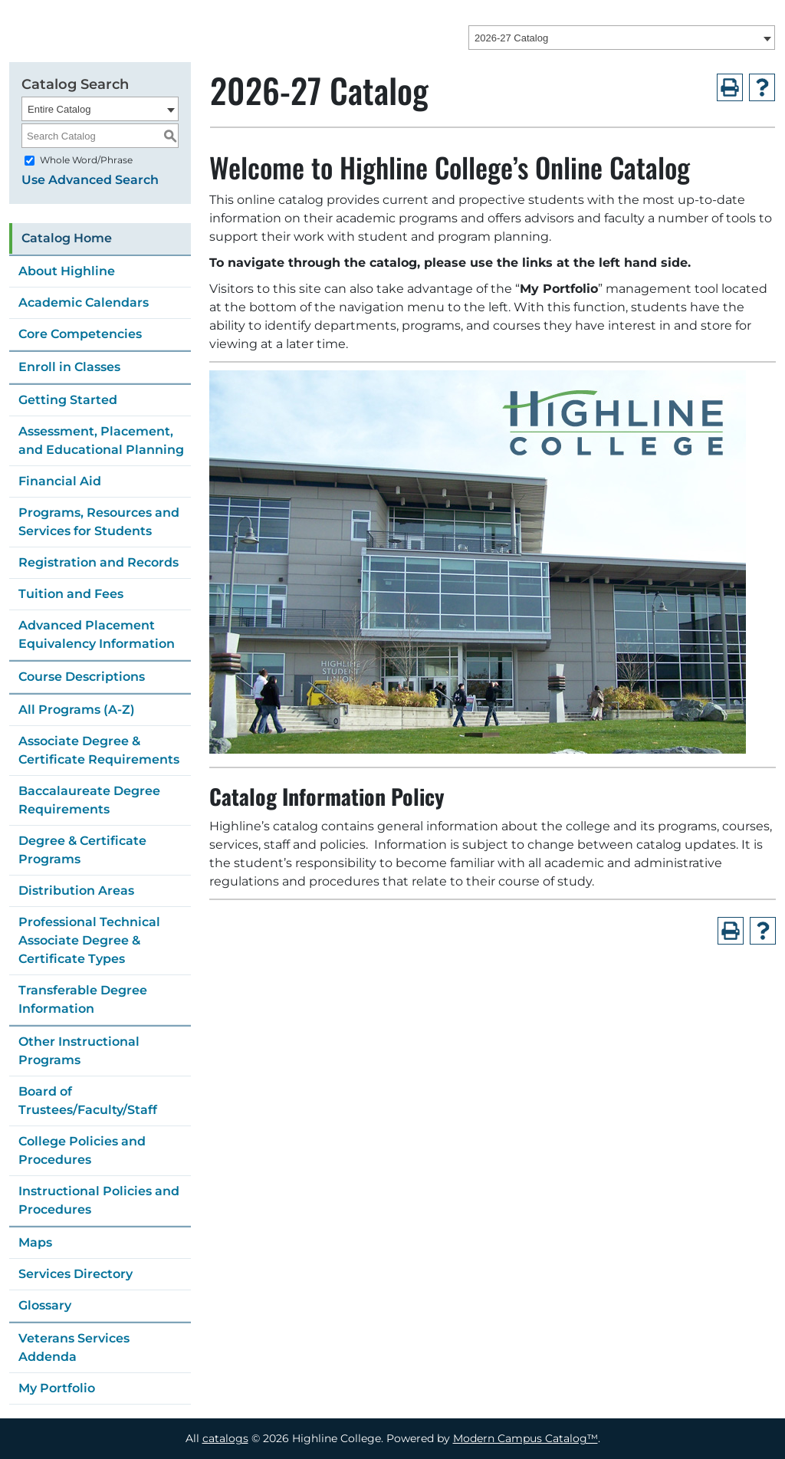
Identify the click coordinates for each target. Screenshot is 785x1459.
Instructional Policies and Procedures (98, 1200)
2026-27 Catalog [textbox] (511, 38)
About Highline (66, 271)
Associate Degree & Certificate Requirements (98, 750)
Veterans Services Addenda (74, 1347)
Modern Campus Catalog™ (525, 1438)
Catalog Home (66, 238)
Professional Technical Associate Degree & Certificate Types (89, 940)
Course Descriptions (81, 676)
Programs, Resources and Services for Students (98, 521)
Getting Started (67, 400)
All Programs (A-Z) (76, 709)
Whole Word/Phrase (86, 160)
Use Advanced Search (90, 180)
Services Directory (75, 1274)
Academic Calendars (83, 302)
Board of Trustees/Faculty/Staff (87, 1100)
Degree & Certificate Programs (82, 849)
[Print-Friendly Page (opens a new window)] (730, 87)
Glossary (44, 1305)
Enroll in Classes (69, 367)
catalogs (225, 1438)
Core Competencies (80, 334)
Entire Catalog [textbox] (59, 109)
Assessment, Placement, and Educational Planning (101, 440)
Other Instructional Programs (79, 1050)
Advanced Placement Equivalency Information (96, 634)
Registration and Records (98, 562)
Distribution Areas (76, 890)
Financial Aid (59, 481)
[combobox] (621, 37)
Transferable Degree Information (82, 999)
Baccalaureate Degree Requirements (89, 800)
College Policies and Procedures (82, 1150)
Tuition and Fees (70, 594)
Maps (35, 1242)
